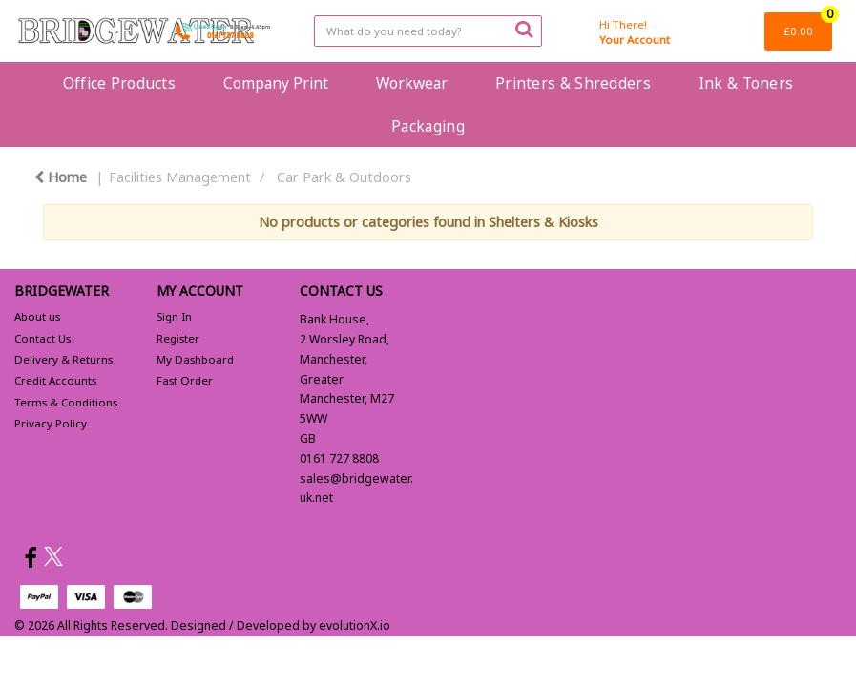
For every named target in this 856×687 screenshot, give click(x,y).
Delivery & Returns (63, 359)
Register (178, 338)
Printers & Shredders (573, 83)
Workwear (412, 83)
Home (60, 177)
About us (37, 316)
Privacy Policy (50, 423)
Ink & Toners (746, 83)
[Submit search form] (524, 28)
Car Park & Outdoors (344, 177)
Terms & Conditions (65, 402)
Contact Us (42, 338)
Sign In (174, 316)
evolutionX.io (354, 625)
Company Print (275, 83)
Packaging (428, 125)
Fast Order (185, 380)
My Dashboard (195, 359)
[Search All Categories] (428, 31)
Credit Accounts (55, 380)
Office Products (119, 83)
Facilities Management (180, 177)
